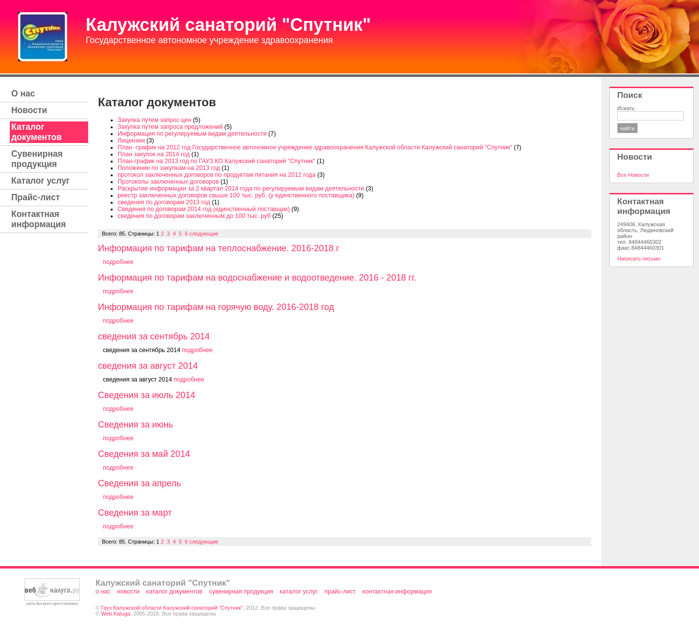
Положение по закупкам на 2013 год (169, 168)
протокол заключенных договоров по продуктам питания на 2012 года (216, 174)
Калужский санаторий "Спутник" (228, 25)
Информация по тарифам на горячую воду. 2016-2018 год (216, 307)
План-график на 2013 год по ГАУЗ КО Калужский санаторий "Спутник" (216, 161)
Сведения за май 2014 (144, 454)
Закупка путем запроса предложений (170, 126)
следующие (203, 234)
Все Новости (633, 175)
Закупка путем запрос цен (155, 120)
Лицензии (131, 140)
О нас (23, 93)
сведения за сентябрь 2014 (154, 336)
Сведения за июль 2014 (146, 395)
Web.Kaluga (115, 614)
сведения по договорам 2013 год (164, 202)
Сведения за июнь (135, 424)
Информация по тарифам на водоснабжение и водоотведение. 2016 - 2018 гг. (257, 278)
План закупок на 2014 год (154, 154)
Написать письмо (638, 258)
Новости (29, 110)
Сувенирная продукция (37, 159)
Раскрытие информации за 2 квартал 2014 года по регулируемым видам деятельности (241, 188)
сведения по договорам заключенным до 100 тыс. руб (194, 216)
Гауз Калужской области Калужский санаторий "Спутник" (172, 608)
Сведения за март (135, 513)
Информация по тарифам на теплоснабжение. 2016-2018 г (218, 248)
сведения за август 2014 (148, 366)
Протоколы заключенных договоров (168, 181)
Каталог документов (36, 132)
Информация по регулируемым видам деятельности (192, 133)
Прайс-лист (35, 197)
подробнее (118, 262)
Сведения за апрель (139, 483)
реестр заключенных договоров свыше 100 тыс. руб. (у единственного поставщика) (236, 195)
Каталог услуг (40, 181)
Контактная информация (38, 219)
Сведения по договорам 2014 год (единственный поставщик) (204, 209)
